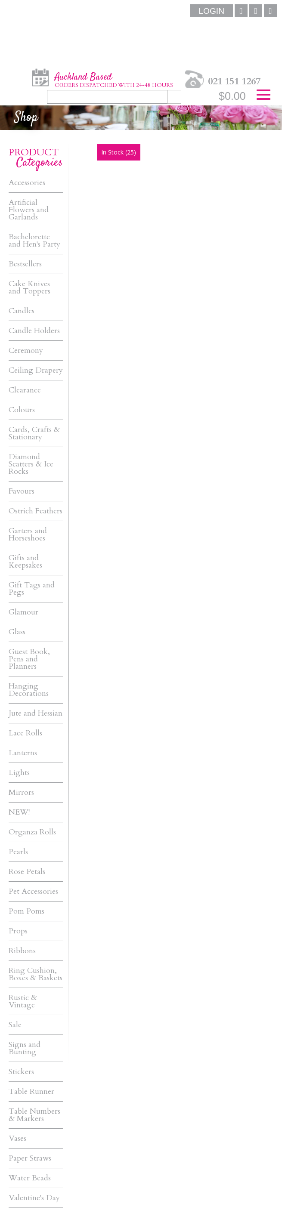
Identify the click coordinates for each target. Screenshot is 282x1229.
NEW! (19, 812)
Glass (17, 632)
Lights (19, 772)
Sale (15, 1024)
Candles (21, 311)
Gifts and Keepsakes (25, 561)
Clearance (25, 390)
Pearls (18, 851)
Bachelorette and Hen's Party (34, 240)
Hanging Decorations (29, 689)
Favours (21, 491)
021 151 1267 (234, 80)
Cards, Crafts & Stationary (34, 433)
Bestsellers (25, 264)
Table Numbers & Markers (34, 1115)
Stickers (21, 1071)
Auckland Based (114, 79)
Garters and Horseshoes (28, 534)
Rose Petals (27, 871)
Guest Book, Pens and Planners (29, 659)
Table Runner (31, 1091)
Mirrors (21, 792)
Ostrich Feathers (35, 511)
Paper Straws (30, 1158)
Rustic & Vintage (23, 1001)
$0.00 (232, 96)
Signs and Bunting (24, 1048)
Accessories (27, 182)
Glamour (23, 612)
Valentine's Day (34, 1197)
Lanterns (23, 753)
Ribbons (22, 950)
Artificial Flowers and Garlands (29, 210)
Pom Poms (26, 911)
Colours (22, 410)
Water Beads (30, 1178)
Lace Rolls (25, 733)
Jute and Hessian (35, 713)
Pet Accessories (33, 891)
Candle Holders (34, 330)
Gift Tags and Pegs (32, 588)
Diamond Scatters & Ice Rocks (31, 464)
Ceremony (26, 350)
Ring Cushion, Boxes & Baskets (35, 974)
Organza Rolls (32, 832)
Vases (17, 1138)
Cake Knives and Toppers (29, 287)
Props (18, 931)
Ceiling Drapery (36, 370)
